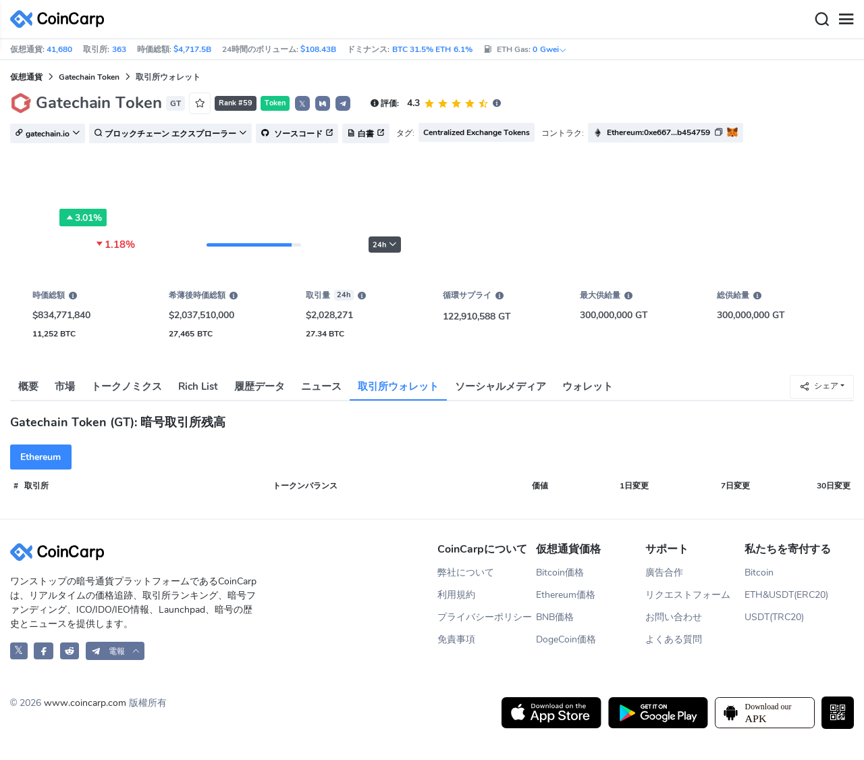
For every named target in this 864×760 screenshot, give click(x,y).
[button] (322, 103)
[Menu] (846, 19)
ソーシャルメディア (500, 386)
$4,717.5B (192, 49)
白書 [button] (366, 133)
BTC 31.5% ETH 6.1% (432, 49)
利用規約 (456, 594)
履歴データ (259, 386)
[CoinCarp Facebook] (43, 650)
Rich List (198, 386)
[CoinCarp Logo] (60, 19)
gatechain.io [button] (47, 133)
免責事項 (456, 639)
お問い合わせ (673, 617)
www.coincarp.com (85, 702)
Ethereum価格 (565, 594)
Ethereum (40, 457)
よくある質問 (673, 639)
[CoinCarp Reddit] (70, 650)
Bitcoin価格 (560, 572)
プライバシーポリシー (484, 617)
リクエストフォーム (687, 594)
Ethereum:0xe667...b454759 (658, 132)
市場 (65, 386)
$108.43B (318, 49)
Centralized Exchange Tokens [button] (477, 132)
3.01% (83, 217)
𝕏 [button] (302, 104)
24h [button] (385, 245)
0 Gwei (549, 49)
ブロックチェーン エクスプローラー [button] (170, 133)
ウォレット (587, 386)
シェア (818, 386)
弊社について (465, 572)
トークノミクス (126, 386)
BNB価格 (555, 617)
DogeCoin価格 (566, 639)
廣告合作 (664, 572)
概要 (28, 386)
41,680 (59, 49)
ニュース (321, 386)
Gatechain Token (89, 77)
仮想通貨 (26, 77)
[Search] (821, 19)
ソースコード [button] (297, 133)
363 (119, 49)
